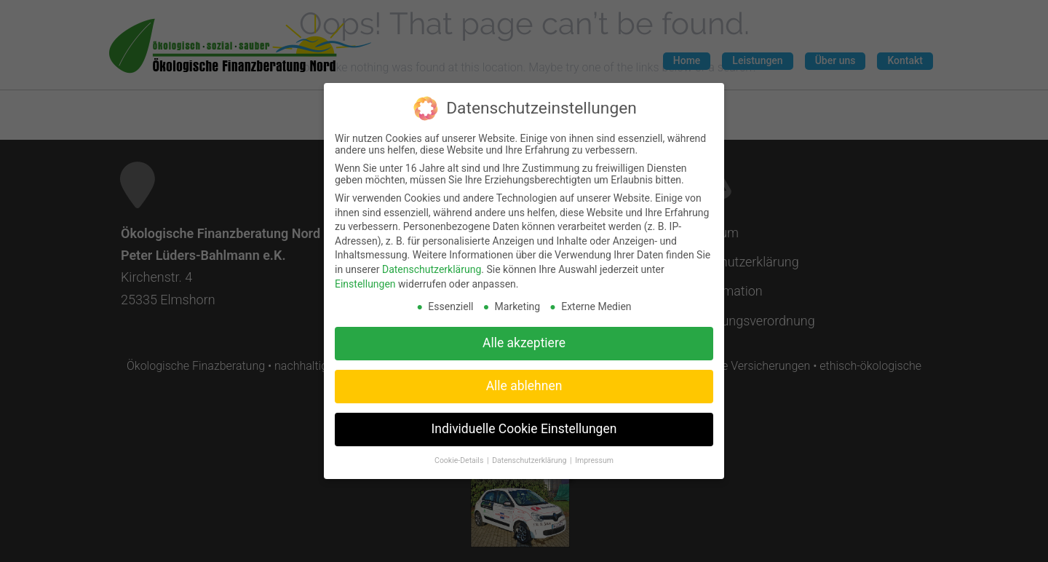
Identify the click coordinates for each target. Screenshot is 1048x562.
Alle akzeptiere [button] (524, 338)
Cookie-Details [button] (459, 455)
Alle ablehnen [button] (524, 380)
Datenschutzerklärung (431, 264)
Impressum (594, 455)
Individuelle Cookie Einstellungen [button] (524, 423)
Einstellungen (365, 278)
